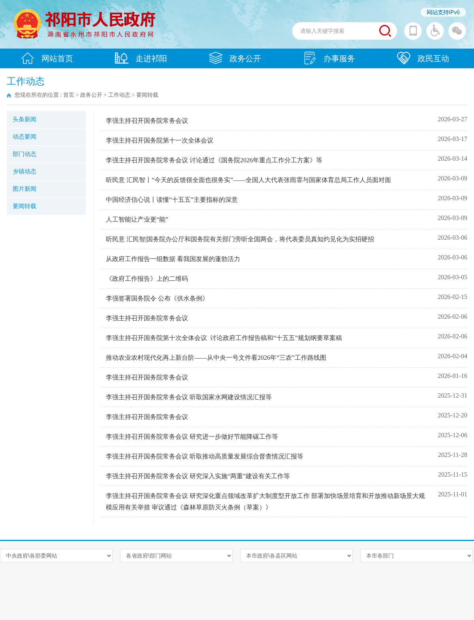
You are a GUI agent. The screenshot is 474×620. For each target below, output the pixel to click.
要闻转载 (24, 206)
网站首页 (47, 58)
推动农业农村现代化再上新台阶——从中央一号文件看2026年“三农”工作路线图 (216, 357)
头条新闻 (24, 119)
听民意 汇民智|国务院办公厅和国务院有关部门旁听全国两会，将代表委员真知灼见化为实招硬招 (240, 239)
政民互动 (423, 58)
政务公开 (235, 58)
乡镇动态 (24, 171)
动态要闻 (24, 136)
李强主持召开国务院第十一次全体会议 (159, 140)
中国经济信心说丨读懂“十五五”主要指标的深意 (172, 199)
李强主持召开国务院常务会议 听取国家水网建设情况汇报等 (189, 397)
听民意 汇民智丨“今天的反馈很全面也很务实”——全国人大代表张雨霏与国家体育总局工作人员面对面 (248, 180)
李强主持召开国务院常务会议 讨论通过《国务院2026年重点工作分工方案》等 (214, 160)
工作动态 (119, 95)
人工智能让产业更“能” (137, 219)
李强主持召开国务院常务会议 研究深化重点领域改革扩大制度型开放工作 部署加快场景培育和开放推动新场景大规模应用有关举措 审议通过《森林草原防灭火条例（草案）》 (265, 501)
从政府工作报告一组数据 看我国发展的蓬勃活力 (173, 259)
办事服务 (329, 58)
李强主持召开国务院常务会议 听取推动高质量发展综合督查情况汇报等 (204, 456)
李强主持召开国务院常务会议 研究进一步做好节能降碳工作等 (192, 436)
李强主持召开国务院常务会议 (147, 120)
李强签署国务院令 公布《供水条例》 (157, 298)
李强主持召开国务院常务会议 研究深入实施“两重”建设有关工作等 (198, 476)
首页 (68, 95)
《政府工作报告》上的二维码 (147, 278)
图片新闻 (24, 189)
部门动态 (24, 154)
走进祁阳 (141, 58)
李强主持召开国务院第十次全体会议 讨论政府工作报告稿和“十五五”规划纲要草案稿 (224, 337)
